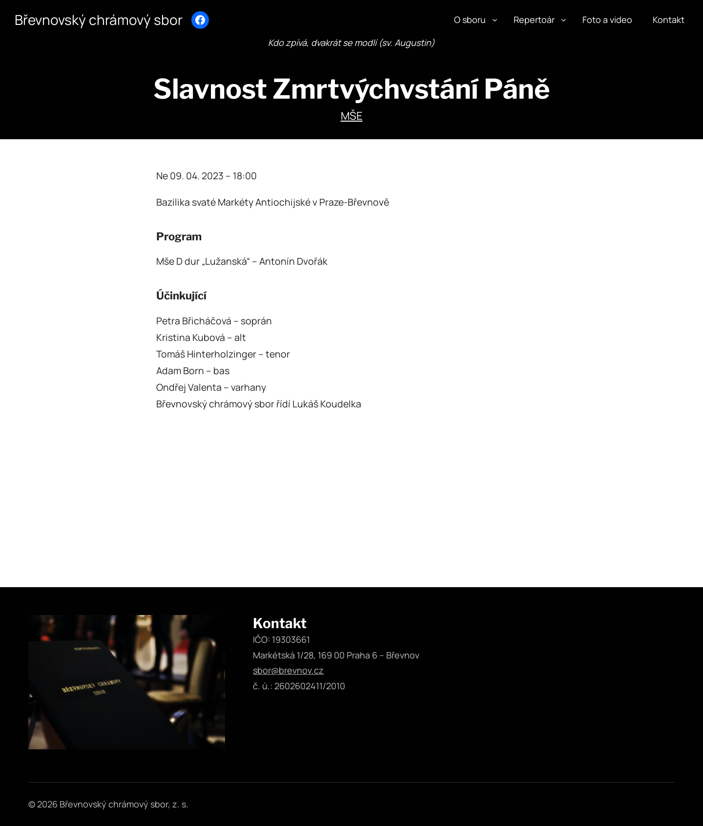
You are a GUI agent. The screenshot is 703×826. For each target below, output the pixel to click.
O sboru (470, 19)
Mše (352, 115)
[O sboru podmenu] (494, 19)
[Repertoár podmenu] (563, 19)
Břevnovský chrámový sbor (103, 19)
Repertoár (534, 19)
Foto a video (607, 19)
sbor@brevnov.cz (288, 670)
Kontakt (668, 19)
